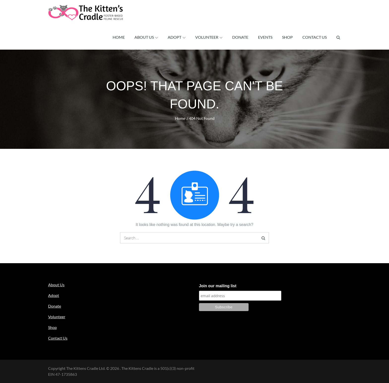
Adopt (177, 37)
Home (119, 37)
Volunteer (209, 37)
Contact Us (314, 37)
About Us (146, 37)
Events (265, 37)
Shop (287, 37)
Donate (240, 37)
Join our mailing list (217, 286)
